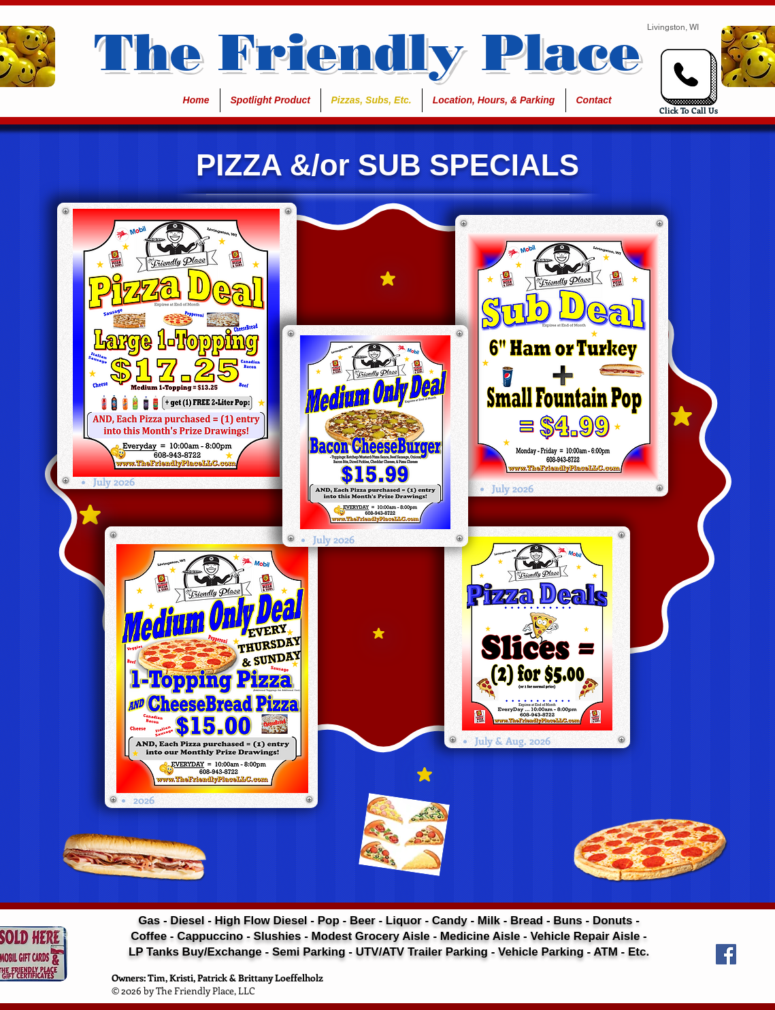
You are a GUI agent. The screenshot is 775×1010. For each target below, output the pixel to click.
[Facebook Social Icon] (726, 954)
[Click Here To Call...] (688, 77)
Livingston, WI (673, 27)
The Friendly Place (367, 52)
